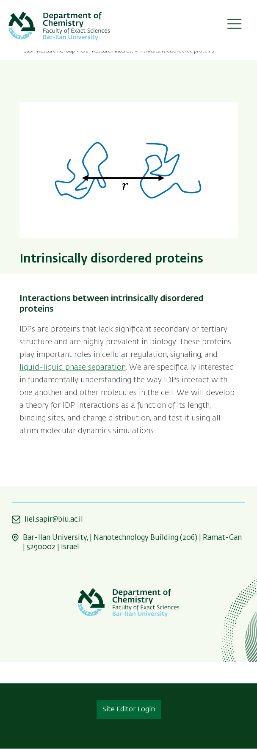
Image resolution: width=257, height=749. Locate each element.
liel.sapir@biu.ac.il (54, 519)
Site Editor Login (128, 709)
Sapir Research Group (49, 51)
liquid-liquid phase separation (72, 367)
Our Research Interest (107, 51)
